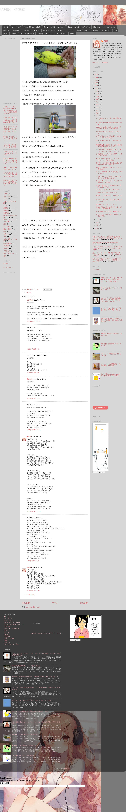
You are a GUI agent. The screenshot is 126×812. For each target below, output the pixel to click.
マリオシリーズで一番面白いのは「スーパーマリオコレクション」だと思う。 (109, 150)
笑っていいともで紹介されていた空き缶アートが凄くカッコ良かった (109, 163)
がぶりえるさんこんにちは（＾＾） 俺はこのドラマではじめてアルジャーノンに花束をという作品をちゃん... (107, 259)
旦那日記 (14, 34)
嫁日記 (5, 34)
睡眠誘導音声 (7, 243)
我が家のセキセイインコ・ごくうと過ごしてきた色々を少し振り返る (109, 159)
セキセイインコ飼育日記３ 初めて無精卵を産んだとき (111, 364)
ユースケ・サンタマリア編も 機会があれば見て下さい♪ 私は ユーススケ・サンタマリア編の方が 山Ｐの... (107, 254)
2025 (96, 74)
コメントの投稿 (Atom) (33, 607)
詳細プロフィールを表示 (100, 62)
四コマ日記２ (106, 30)
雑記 (4, 224)
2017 (96, 80)
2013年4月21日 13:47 (33, 398)
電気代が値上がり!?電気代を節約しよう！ (109, 211)
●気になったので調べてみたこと (14, 624)
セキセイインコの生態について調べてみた (25, 734)
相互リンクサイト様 (27, 34)
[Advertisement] (38, 272)
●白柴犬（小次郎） (10, 638)
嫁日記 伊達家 (12, 9)
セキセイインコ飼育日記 (32, 30)
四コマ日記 (94, 30)
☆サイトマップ (8, 618)
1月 (97, 225)
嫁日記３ (6, 213)
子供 (4, 231)
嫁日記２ (6, 210)
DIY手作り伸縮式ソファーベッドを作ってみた (10, 138)
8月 (97, 104)
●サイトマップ (8, 267)
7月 (97, 107)
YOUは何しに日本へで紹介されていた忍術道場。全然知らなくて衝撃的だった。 (109, 128)
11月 (98, 96)
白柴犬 (79, 30)
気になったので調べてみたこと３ (104, 27)
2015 (96, 85)
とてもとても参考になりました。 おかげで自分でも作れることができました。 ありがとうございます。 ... (107, 248)
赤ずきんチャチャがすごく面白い (106, 204)
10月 (98, 99)
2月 (97, 222)
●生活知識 (7, 626)
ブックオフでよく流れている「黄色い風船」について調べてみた (10, 145)
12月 (98, 93)
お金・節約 (16, 30)
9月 (97, 102)
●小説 (5, 630)
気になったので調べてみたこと (54, 27)
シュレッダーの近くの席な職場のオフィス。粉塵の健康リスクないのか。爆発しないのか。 (10, 130)
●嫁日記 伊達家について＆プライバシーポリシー (47, 633)
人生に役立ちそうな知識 (32, 27)
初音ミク (6, 234)
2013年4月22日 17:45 (33, 511)
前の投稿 (84, 603)
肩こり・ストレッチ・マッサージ (54, 30)
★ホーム (6, 616)
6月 (97, 110)
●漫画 (5, 640)
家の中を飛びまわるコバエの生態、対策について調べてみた (110, 375)
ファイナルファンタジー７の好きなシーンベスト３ (10, 153)
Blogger (66, 768)
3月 (97, 219)
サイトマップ (16, 27)
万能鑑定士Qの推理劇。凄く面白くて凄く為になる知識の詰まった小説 (109, 145)
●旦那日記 (7, 636)
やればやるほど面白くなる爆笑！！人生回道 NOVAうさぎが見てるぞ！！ (11, 161)
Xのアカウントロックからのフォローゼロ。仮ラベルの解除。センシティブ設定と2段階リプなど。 (10, 110)
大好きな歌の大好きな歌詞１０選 (106, 192)
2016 (96, 83)
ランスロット (31, 379)
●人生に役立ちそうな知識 (12, 622)
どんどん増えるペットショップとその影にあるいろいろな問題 (10, 174)
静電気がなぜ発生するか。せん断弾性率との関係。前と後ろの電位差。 (10, 182)
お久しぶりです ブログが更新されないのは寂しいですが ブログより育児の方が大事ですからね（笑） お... (107, 237)
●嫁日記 (6, 634)
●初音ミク (7, 642)
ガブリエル (30, 300)
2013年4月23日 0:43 (33, 561)
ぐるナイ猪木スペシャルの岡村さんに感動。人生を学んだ (108, 186)
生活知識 (6, 30)
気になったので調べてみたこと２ (79, 27)
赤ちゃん (6, 248)
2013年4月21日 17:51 (33, 430)
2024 (96, 77)
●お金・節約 (8, 620)
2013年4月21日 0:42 (33, 349)
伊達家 (29, 436)
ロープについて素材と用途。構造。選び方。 (10, 168)
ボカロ (72, 34)
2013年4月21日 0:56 (33, 372)
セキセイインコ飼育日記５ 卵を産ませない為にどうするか (30, 711)
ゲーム (71, 30)
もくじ (5, 205)
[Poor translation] (7, 783)
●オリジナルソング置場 (11, 644)
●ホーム (5, 263)
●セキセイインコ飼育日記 (12, 628)
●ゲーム (6, 632)
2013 (96, 91)
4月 (97, 116)
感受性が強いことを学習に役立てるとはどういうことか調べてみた (109, 137)
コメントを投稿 (29, 594)
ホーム (6, 27)
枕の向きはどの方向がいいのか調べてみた (25, 745)
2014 (96, 88)
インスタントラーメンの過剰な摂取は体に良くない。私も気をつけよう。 (109, 177)
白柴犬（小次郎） (8, 253)
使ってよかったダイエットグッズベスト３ (109, 190)
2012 (96, 228)
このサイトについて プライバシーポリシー (52, 34)
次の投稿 (26, 603)
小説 (115, 30)
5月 (97, 113)
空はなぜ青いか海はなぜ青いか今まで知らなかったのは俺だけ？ (109, 207)
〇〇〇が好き (97, 269)
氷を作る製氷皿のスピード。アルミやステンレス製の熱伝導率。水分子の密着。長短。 (10, 120)
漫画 (86, 30)
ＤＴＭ (5, 194)
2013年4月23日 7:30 (33, 590)
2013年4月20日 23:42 (33, 321)
